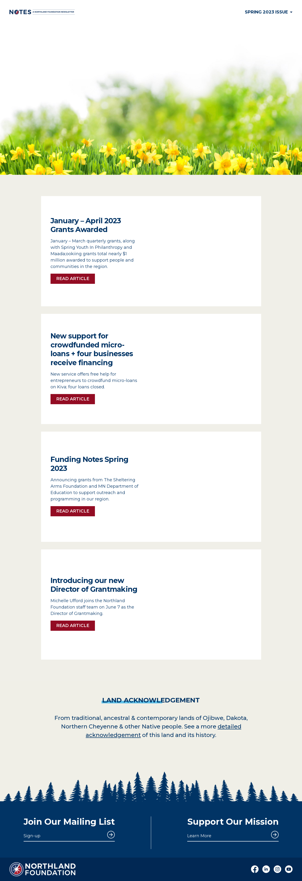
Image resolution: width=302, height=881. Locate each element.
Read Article (72, 278)
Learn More (199, 835)
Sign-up (32, 835)
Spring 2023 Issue (269, 12)
